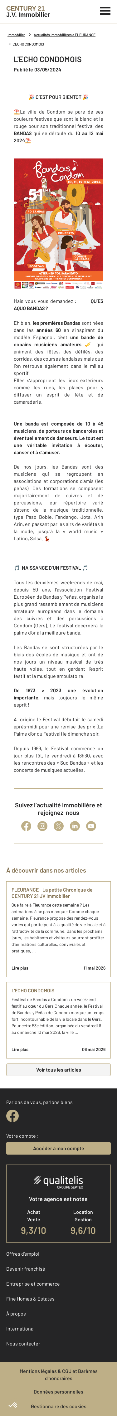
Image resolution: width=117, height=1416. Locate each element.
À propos (16, 1313)
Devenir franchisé (25, 1269)
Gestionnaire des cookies (58, 1406)
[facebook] (12, 1116)
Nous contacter (23, 1343)
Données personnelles (58, 1391)
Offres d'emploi (22, 1254)
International (20, 1328)
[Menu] (105, 10)
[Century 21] (28, 11)
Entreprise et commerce (33, 1284)
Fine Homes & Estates (30, 1299)
